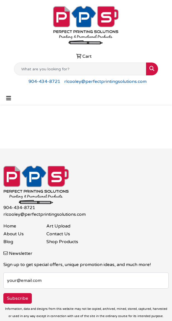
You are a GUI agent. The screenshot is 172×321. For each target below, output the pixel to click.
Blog (8, 242)
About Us (13, 234)
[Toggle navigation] (9, 98)
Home (9, 226)
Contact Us (58, 234)
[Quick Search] (80, 69)
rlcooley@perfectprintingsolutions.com (105, 81)
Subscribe (17, 298)
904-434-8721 (44, 81)
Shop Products (62, 242)
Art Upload (58, 226)
